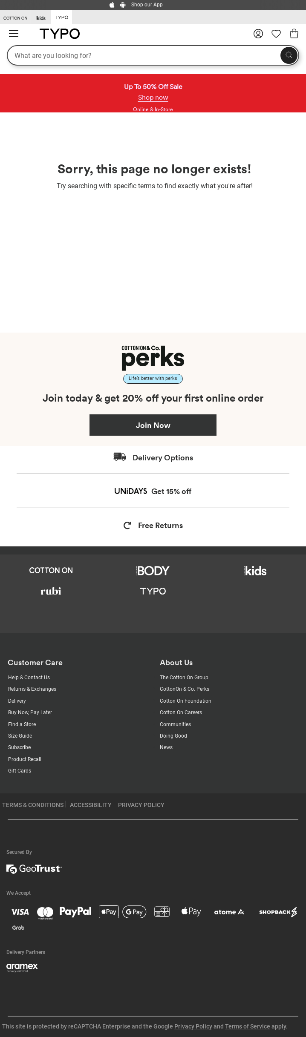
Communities (175, 724)
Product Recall (24, 759)
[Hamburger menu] (14, 34)
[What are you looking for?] (153, 55)
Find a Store (22, 724)
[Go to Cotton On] (15, 17)
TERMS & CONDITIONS (33, 804)
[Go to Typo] (61, 16)
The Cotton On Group (184, 678)
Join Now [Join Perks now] (153, 425)
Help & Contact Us (29, 678)
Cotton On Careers (181, 712)
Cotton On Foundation (185, 701)
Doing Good (173, 736)
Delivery (17, 701)
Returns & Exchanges (32, 689)
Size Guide (20, 736)
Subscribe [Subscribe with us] (19, 747)
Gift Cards (19, 771)
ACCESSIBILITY (91, 804)
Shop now (153, 97)
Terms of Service (247, 1026)
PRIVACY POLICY (141, 804)
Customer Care (35, 662)
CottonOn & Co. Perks (184, 689)
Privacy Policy (193, 1026)
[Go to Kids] (41, 17)
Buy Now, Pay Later (30, 712)
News (166, 747)
